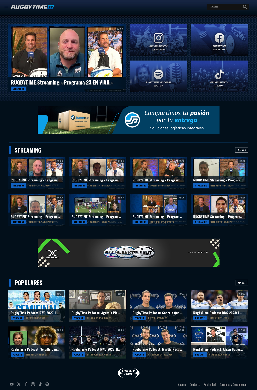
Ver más (242, 149)
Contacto (195, 384)
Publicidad (210, 384)
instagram (33, 385)
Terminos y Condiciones (233, 384)
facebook (26, 385)
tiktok (40, 385)
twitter (19, 385)
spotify (47, 385)
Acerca (182, 384)
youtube (12, 385)
